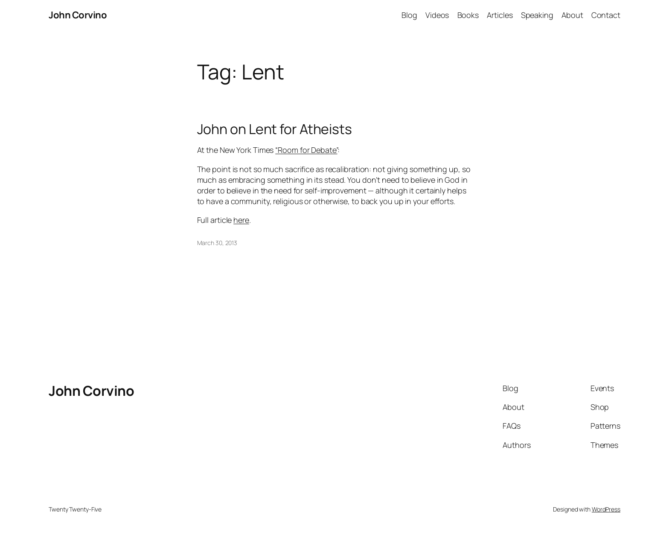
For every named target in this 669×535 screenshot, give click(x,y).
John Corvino (78, 15)
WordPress (606, 509)
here (241, 220)
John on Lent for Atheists (274, 129)
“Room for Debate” (306, 150)
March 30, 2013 (217, 243)
